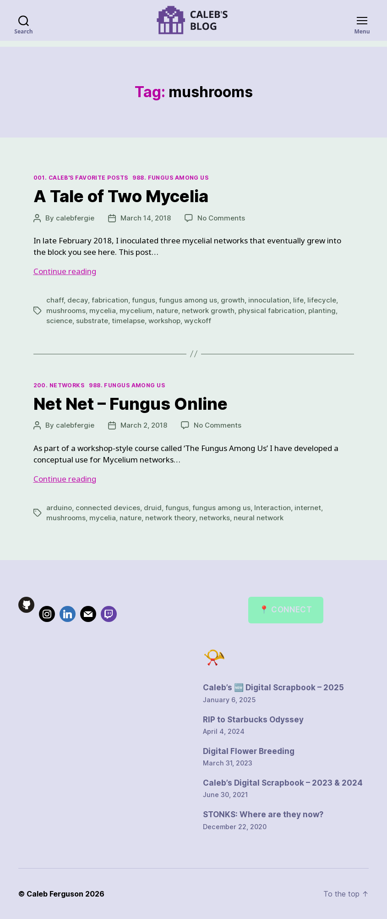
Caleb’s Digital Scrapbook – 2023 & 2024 (283, 782)
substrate (92, 320)
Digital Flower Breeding (248, 751)
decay (77, 300)
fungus (143, 300)
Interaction (272, 507)
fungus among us (188, 300)
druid (153, 507)
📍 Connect (285, 609)
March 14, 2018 (145, 218)
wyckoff (197, 320)
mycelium (136, 310)
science (59, 320)
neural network (258, 517)
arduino (59, 507)
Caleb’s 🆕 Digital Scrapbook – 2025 (273, 687)
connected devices (108, 507)
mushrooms (66, 310)
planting (322, 310)
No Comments (221, 218)
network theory (170, 517)
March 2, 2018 (143, 425)
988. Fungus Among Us (170, 177)
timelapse (128, 320)
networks (214, 517)
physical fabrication (271, 310)
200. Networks (59, 385)
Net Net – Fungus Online (130, 404)
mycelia (102, 310)
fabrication (110, 300)
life (298, 300)
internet (307, 507)
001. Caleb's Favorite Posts (80, 177)
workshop (164, 320)
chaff (55, 300)
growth (233, 300)
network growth (208, 310)
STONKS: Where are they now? (263, 814)
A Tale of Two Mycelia (120, 196)
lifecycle (321, 300)
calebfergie (75, 218)
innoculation (268, 300)
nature (167, 310)
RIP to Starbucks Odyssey (253, 719)
